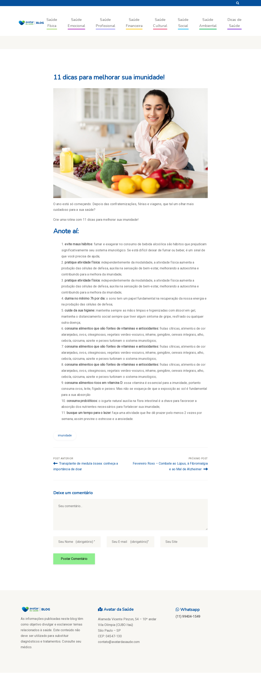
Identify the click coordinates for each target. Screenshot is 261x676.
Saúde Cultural (160, 22)
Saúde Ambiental (208, 22)
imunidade (65, 435)
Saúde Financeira (134, 22)
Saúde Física (52, 22)
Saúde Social (183, 22)
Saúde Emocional (76, 22)
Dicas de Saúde (234, 22)
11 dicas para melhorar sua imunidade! (108, 77)
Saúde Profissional (105, 22)
